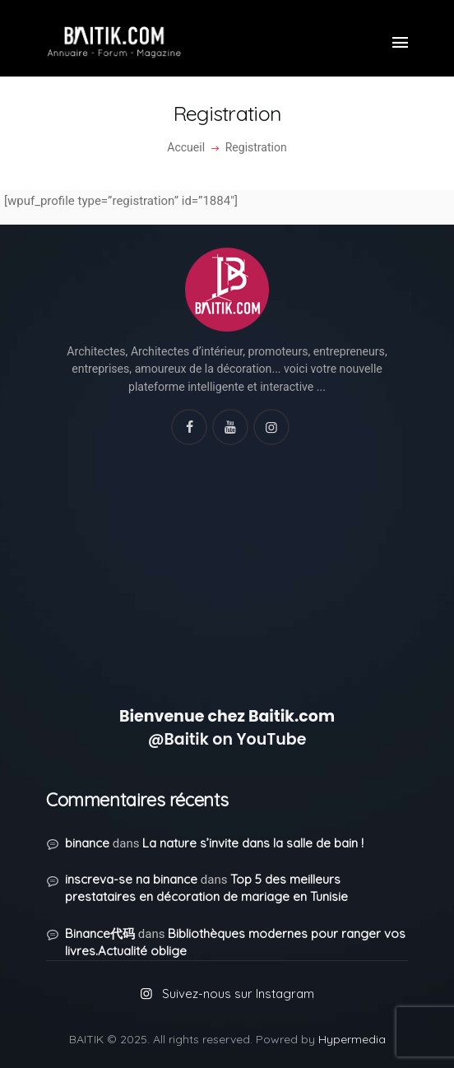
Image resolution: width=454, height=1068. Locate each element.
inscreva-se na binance (131, 879)
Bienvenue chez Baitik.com (227, 716)
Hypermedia (352, 1039)
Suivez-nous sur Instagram (238, 993)
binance (87, 843)
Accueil (186, 147)
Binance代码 (100, 933)
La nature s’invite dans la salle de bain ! (253, 843)
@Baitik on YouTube (227, 739)
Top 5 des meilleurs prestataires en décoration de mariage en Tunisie (206, 887)
